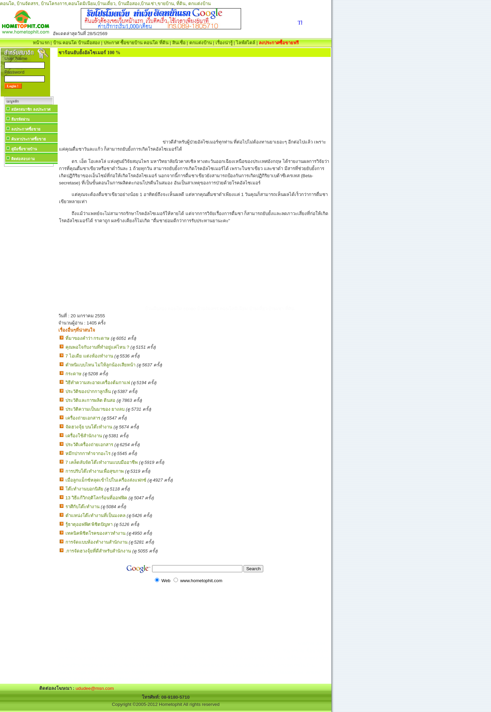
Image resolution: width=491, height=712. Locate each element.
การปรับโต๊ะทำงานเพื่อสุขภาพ (94, 471)
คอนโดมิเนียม (82, 3)
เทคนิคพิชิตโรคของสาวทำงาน (95, 533)
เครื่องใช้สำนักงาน (83, 435)
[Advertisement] (28, 270)
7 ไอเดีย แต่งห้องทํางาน (89, 356)
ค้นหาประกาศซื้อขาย (28, 139)
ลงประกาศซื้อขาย (25, 129)
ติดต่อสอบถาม (23, 159)
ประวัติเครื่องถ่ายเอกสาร (89, 444)
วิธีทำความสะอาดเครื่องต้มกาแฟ (97, 382)
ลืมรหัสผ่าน (20, 119)
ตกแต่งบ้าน (199, 3)
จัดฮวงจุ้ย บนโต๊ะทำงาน (89, 426)
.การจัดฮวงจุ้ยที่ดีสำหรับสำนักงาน (98, 551)
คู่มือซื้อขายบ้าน (24, 149)
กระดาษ (73, 373)
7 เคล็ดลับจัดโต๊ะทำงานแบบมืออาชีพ (101, 462)
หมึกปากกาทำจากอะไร (87, 453)
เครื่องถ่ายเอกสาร (82, 418)
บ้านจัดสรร (27, 3)
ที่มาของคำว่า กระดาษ (87, 338)
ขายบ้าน (166, 3)
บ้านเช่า (148, 3)
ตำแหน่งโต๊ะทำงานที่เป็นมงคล (95, 515)
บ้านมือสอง (129, 3)
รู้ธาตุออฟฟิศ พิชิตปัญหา (89, 524)
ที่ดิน (180, 3)
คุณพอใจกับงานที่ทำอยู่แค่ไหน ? (97, 347)
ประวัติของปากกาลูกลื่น (88, 391)
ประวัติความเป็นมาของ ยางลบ (95, 409)
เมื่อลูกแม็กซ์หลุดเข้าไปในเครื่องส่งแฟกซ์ (105, 480)
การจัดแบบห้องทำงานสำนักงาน (96, 542)
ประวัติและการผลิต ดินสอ (90, 400)
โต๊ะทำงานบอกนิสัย (84, 488)
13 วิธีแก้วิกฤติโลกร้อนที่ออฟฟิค (96, 497)
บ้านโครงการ (54, 3)
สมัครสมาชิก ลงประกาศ (30, 109)
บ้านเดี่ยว (106, 3)
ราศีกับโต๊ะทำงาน (82, 506)
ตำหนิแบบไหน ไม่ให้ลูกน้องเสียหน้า (100, 364)
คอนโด (7, 3)
